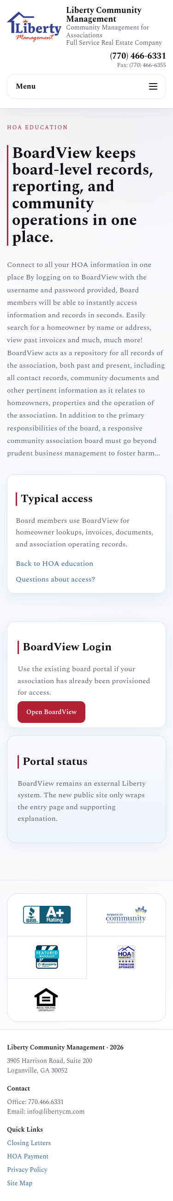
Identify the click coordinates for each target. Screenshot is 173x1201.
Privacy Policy (27, 1170)
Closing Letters (29, 1143)
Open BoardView (51, 712)
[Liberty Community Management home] (34, 27)
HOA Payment (27, 1156)
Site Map (19, 1183)
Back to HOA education (54, 563)
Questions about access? (55, 579)
